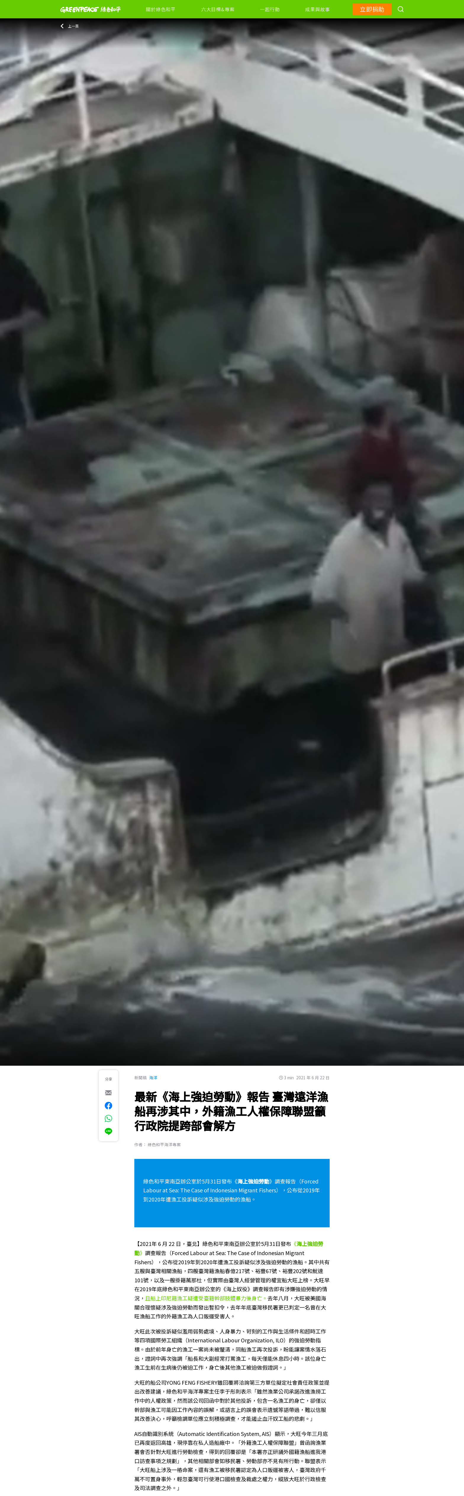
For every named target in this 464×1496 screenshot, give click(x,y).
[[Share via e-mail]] (108, 1092)
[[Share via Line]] (108, 1131)
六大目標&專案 (217, 9)
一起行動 (270, 9)
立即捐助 (372, 9)
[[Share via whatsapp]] (108, 1118)
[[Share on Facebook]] (108, 1105)
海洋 (153, 1077)
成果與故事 (317, 9)
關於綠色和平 (161, 9)
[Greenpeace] (90, 16)
